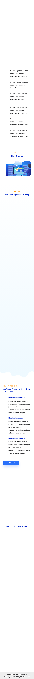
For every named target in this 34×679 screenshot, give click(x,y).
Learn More (11, 463)
